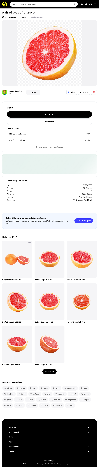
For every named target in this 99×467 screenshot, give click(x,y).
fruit (55, 388)
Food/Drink (88, 200)
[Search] (75, 4)
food (43, 388)
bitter (8, 388)
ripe (30, 400)
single (85, 400)
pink (7, 400)
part (73, 394)
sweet (32, 405)
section (55, 400)
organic (59, 394)
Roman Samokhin (15, 91)
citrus (21, 388)
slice (7, 405)
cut (32, 388)
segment (70, 400)
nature (34, 394)
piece (85, 394)
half (84, 388)
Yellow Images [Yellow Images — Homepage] (49, 461)
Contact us (58, 147)
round (42, 400)
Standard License (85, 197)
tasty (44, 405)
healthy (8, 394)
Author (11, 93)
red (18, 400)
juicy (21, 394)
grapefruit (70, 388)
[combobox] (48, 4)
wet (70, 405)
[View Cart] (82, 4)
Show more (49, 372)
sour (19, 405)
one (47, 394)
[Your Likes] (86, 4)
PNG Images (78, 200)
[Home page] (3, 17)
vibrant (57, 405)
